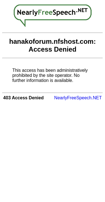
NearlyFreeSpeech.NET (78, 97)
